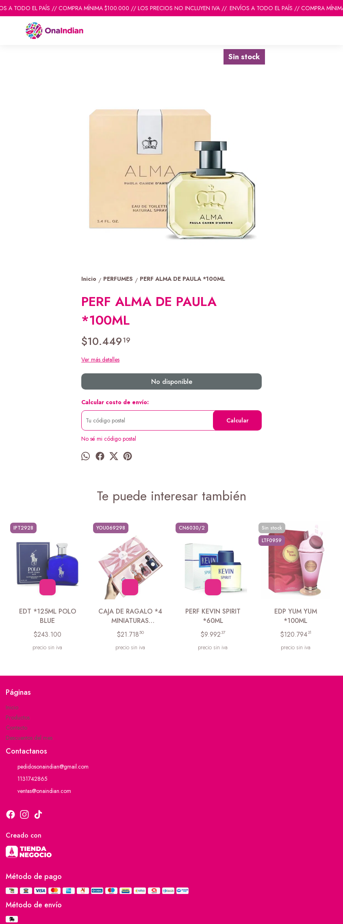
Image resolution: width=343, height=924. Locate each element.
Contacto (16, 728)
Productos (18, 717)
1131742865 (27, 779)
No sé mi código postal (108, 439)
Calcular (237, 420)
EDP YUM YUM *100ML (295, 616)
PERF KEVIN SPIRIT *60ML (213, 616)
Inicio (12, 707)
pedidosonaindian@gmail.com (47, 767)
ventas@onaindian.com (38, 791)
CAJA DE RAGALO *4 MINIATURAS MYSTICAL (130, 616)
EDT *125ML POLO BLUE (47, 616)
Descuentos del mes (29, 738)
